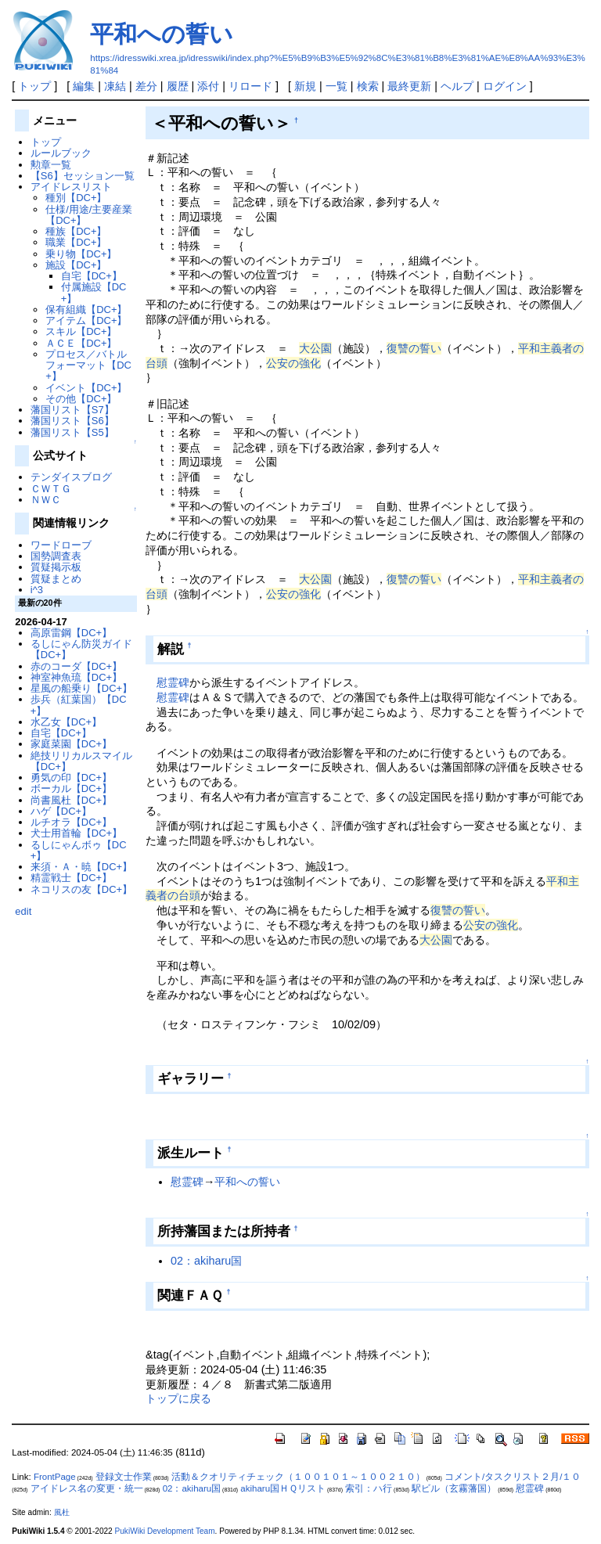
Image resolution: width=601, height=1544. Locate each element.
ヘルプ (457, 86)
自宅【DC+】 (91, 276)
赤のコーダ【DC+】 (76, 666)
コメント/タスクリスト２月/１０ (512, 1476)
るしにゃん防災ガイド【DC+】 (81, 649)
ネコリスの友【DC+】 (81, 889)
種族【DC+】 (75, 231)
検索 (368, 86)
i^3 (37, 590)
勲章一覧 (51, 165)
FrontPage (55, 1476)
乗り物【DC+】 (81, 254)
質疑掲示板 (56, 567)
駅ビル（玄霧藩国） (454, 1488)
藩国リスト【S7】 (72, 410)
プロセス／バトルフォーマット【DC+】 (88, 365)
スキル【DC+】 (81, 331)
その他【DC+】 (81, 399)
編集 (84, 86)
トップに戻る (178, 1398)
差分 (146, 86)
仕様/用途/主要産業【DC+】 (88, 214)
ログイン (505, 86)
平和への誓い (161, 34)
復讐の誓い (414, 348)
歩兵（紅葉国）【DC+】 (79, 704)
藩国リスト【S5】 (72, 432)
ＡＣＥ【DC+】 (81, 343)
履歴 (178, 86)
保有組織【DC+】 (86, 309)
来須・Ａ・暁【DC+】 (81, 867)
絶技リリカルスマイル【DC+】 (81, 761)
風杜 (62, 1512)
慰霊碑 (173, 682)
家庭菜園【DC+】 (71, 744)
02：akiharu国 (206, 1260)
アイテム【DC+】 (86, 320)
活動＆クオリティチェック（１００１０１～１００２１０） (298, 1476)
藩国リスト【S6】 (72, 420)
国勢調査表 (56, 556)
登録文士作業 (123, 1476)
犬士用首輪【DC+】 (76, 833)
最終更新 (409, 86)
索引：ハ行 (368, 1488)
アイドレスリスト (71, 187)
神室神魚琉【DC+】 (76, 677)
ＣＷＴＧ (51, 489)
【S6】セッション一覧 (83, 176)
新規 (305, 86)
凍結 (115, 86)
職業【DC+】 (75, 242)
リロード (250, 86)
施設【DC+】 (75, 265)
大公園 (315, 348)
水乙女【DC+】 (66, 722)
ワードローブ (61, 545)
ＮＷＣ (46, 500)
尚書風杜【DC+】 (71, 800)
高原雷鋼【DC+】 (71, 633)
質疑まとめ (56, 579)
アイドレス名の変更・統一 (87, 1488)
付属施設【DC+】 (94, 292)
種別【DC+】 (75, 197)
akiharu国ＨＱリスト (283, 1488)
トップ (34, 86)
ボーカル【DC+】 (71, 788)
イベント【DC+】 (86, 388)
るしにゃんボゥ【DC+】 (79, 850)
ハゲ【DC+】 (61, 811)
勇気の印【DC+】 (71, 777)
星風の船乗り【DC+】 (81, 688)
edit (23, 911)
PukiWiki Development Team (165, 1531)
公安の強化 (293, 363)
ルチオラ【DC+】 (71, 822)
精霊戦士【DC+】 (71, 878)
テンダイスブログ (71, 477)
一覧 (336, 86)
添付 (208, 86)
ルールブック (61, 153)
